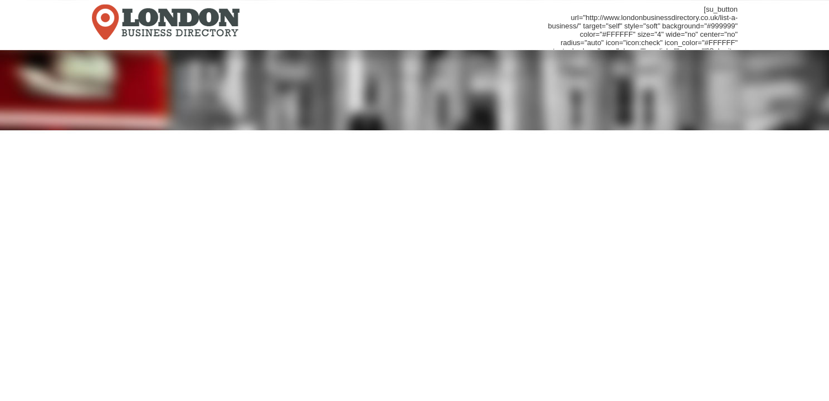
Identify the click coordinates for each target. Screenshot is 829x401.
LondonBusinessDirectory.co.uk (222, 24)
